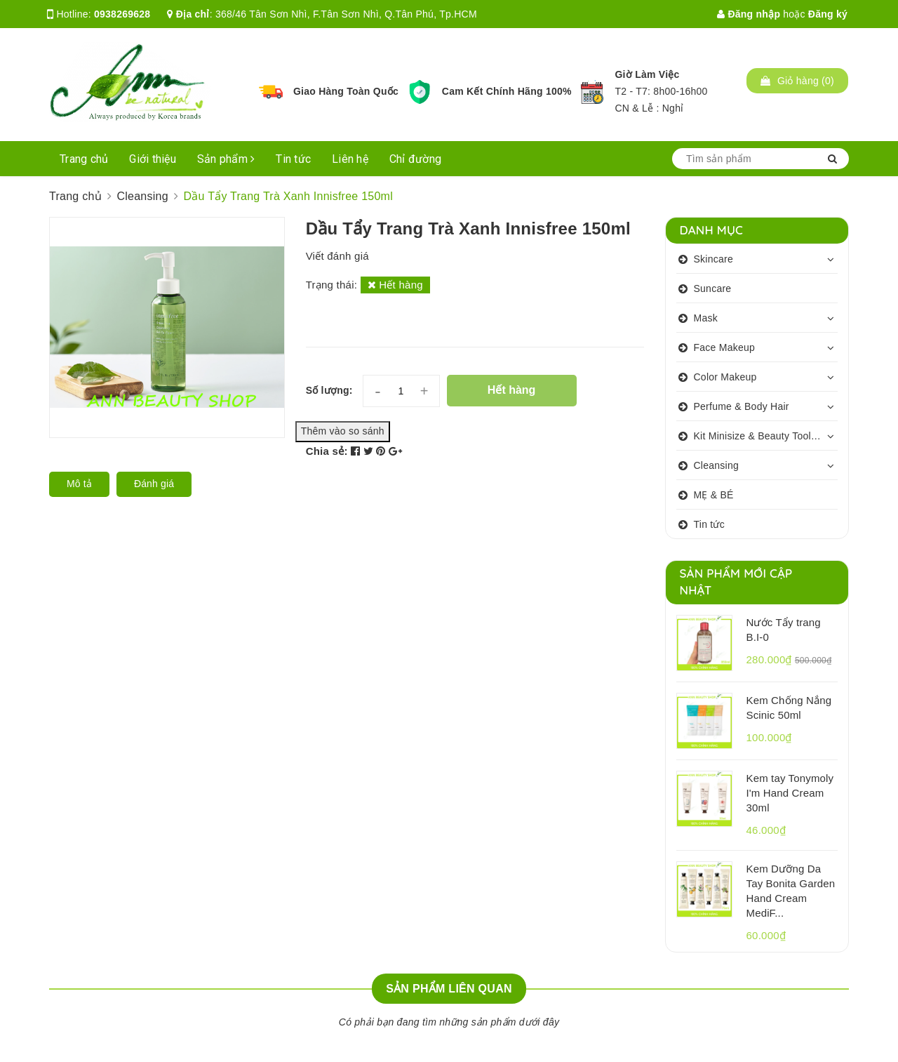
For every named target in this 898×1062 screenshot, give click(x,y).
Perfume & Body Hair (741, 406)
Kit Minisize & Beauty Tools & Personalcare (766, 436)
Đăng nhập (748, 14)
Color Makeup (725, 377)
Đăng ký (827, 14)
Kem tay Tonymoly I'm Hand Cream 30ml (790, 793)
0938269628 (122, 14)
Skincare (713, 259)
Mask (706, 318)
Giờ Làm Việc (647, 74)
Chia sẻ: (327, 451)
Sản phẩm (226, 159)
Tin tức (293, 159)
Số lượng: (329, 390)
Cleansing (716, 465)
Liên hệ (350, 159)
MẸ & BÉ (714, 494)
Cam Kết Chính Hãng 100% (507, 91)
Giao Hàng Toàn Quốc (345, 91)
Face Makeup (725, 347)
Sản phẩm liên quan (449, 989)
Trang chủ (84, 159)
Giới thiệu (152, 159)
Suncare (713, 288)
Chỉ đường (415, 159)
